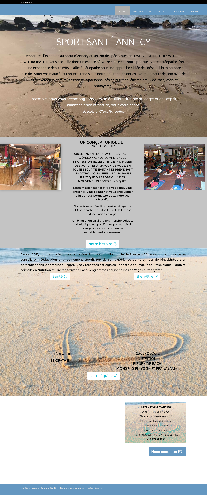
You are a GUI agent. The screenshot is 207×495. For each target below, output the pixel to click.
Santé (58, 276)
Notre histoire (100, 244)
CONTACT (195, 12)
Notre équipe (101, 376)
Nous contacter (164, 452)
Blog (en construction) (72, 488)
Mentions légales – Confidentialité (38, 488)
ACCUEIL (122, 12)
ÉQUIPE (159, 12)
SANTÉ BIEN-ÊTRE (140, 12)
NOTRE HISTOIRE (177, 12)
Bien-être (145, 276)
